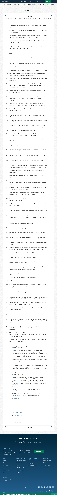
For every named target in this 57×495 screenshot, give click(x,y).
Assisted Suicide (6, 469)
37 (26, 19)
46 (43, 19)
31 (16, 19)
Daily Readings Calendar (28, 1)
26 (7, 19)
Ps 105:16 (18, 414)
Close (54, 493)
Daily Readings (19, 441)
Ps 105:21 (23, 408)
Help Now (31, 462)
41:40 (14, 408)
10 (24, 17)
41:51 (14, 388)
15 (33, 17)
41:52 (14, 392)
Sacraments (18, 468)
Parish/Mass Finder (47, 459)
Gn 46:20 (18, 411)
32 (17, 19)
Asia (4, 466)
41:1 (14, 345)
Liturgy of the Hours (20, 469)
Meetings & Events (33, 464)
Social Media (45, 466)
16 (35, 17)
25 (5, 19)
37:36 (17, 382)
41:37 (14, 406)
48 (46, 19)
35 (23, 19)
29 (12, 19)
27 (8, 19)
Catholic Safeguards (7, 479)
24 (50, 17)
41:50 (14, 411)
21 (44, 17)
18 (39, 17)
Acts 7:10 (18, 406)
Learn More (39, 450)
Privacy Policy (33, 422)
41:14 (14, 400)
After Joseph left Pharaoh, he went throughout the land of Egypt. (23, 276)
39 (30, 19)
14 (32, 17)
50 (50, 19)
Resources (45, 461)
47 (45, 19)
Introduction (8, 17)
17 (37, 17)
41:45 (14, 376)
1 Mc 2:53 (18, 408)
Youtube (45, 486)
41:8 (14, 349)
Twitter (40, 486)
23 (48, 17)
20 (43, 17)
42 (36, 19)
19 (41, 17)
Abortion (5, 459)
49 (48, 19)
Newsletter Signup (47, 464)
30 (14, 19)
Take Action (31, 460)
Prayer (17, 464)
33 (19, 19)
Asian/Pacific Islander (7, 468)
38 (28, 19)
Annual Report (6, 464)
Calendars (45, 463)
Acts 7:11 (23, 414)
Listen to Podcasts (27, 441)
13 (30, 17)
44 (39, 19)
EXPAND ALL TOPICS (7, 482)
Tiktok (53, 486)
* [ (12, 345)
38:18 (33, 364)
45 (41, 19)
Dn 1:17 (18, 397)
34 (21, 19)
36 (25, 19)
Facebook (42, 486)
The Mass (18, 471)
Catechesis (5, 476)
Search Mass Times (20, 463)
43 (37, 19)
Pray (30, 466)
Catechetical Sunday (7, 478)
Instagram (50, 486)
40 (32, 19)
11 (26, 17)
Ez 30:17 (14, 385)
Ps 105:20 (18, 400)
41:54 (14, 414)
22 (46, 17)
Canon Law (5, 474)
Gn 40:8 (18, 403)
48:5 (22, 411)
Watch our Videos (36, 441)
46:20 (45, 384)
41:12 (14, 397)
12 (28, 17)
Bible (4, 471)
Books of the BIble (20, 461)
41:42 (14, 363)
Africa (4, 461)
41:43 (14, 372)
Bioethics (5, 473)
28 (10, 19)
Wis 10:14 (28, 408)
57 (16, 345)
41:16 (14, 403)
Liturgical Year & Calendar (21, 466)
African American (6, 463)
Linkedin (48, 486)
